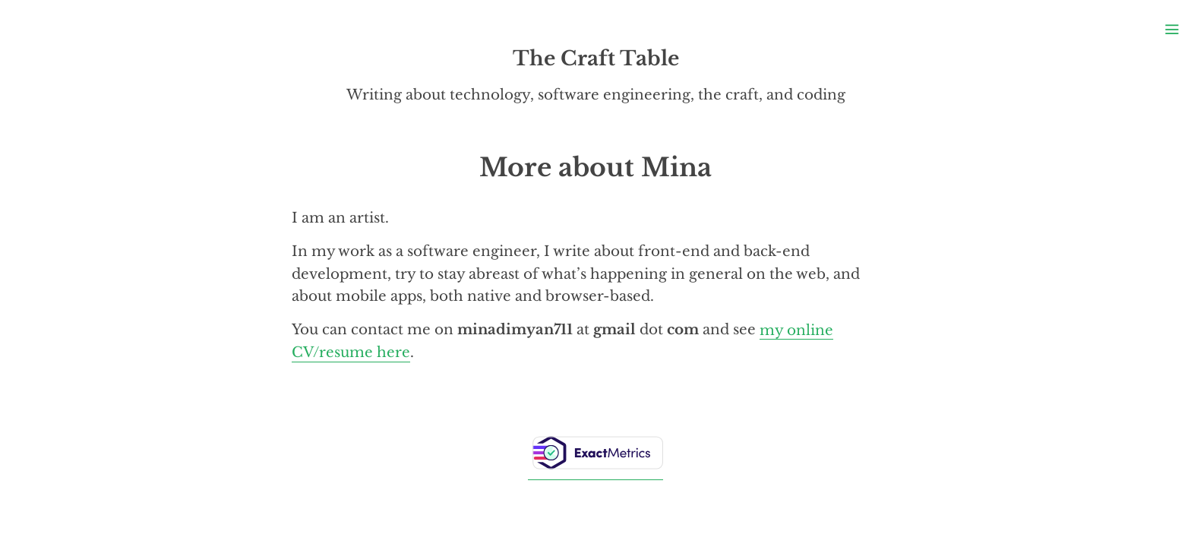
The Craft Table (596, 58)
